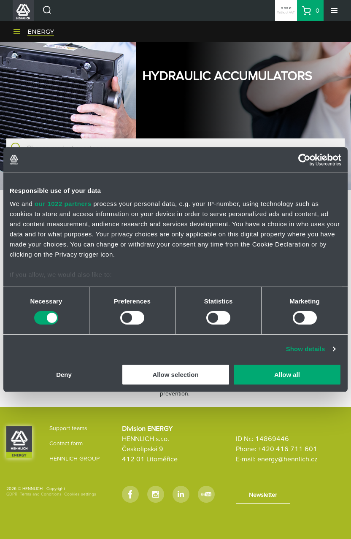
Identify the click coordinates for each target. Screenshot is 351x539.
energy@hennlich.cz (287, 459)
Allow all (287, 374)
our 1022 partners (63, 203)
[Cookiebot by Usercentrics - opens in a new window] (304, 159)
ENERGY (40, 31)
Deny (64, 374)
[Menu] (334, 10)
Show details (305, 348)
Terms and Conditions (41, 494)
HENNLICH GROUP (74, 458)
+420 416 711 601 (287, 448)
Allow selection (175, 374)
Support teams (68, 428)
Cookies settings (80, 494)
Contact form (66, 443)
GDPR (11, 494)
